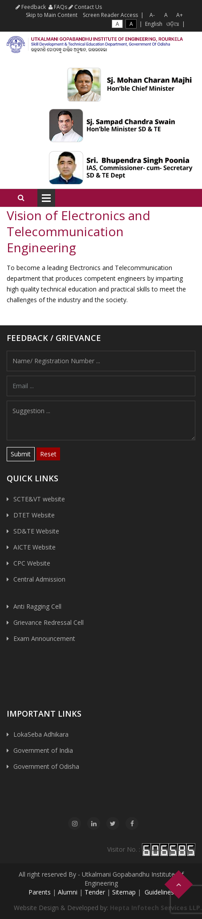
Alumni (67, 892)
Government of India (43, 750)
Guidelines (158, 892)
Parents (39, 892)
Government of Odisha (46, 766)
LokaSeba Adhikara (41, 734)
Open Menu (46, 198)
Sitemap (124, 892)
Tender (95, 892)
